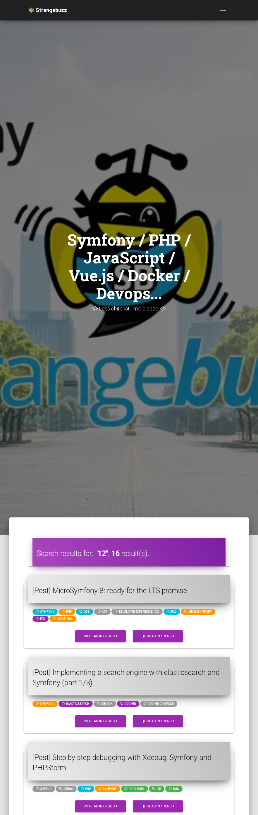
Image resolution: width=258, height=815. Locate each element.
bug (174, 788)
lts (40, 618)
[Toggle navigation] (223, 10)
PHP (67, 611)
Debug (66, 788)
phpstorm (135, 788)
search (105, 703)
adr (102, 611)
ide (156, 788)
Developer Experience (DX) (137, 611)
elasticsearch (75, 703)
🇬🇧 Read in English (100, 636)
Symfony (45, 611)
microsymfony (198, 611)
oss (85, 611)
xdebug (43, 788)
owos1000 (63, 618)
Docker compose (159, 703)
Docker (128, 703)
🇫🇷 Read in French (158, 636)
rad (171, 611)
